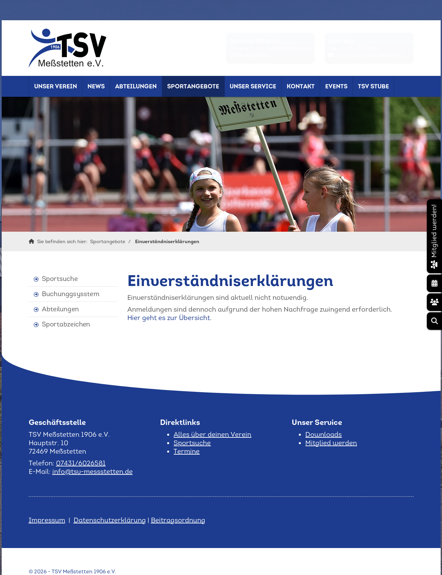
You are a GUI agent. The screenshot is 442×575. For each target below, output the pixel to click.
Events (336, 86)
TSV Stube (373, 86)
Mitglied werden (331, 443)
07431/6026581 (360, 48)
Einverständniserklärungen (167, 241)
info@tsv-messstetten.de (370, 55)
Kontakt (301, 86)
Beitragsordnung (178, 520)
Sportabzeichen (66, 324)
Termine (187, 451)
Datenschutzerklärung (110, 520)
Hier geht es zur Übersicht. (169, 318)
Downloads (323, 434)
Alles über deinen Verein (212, 434)
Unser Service (253, 86)
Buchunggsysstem (71, 294)
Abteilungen (136, 86)
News (96, 86)
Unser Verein (55, 86)
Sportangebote (193, 86)
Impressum (47, 520)
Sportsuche (60, 279)
